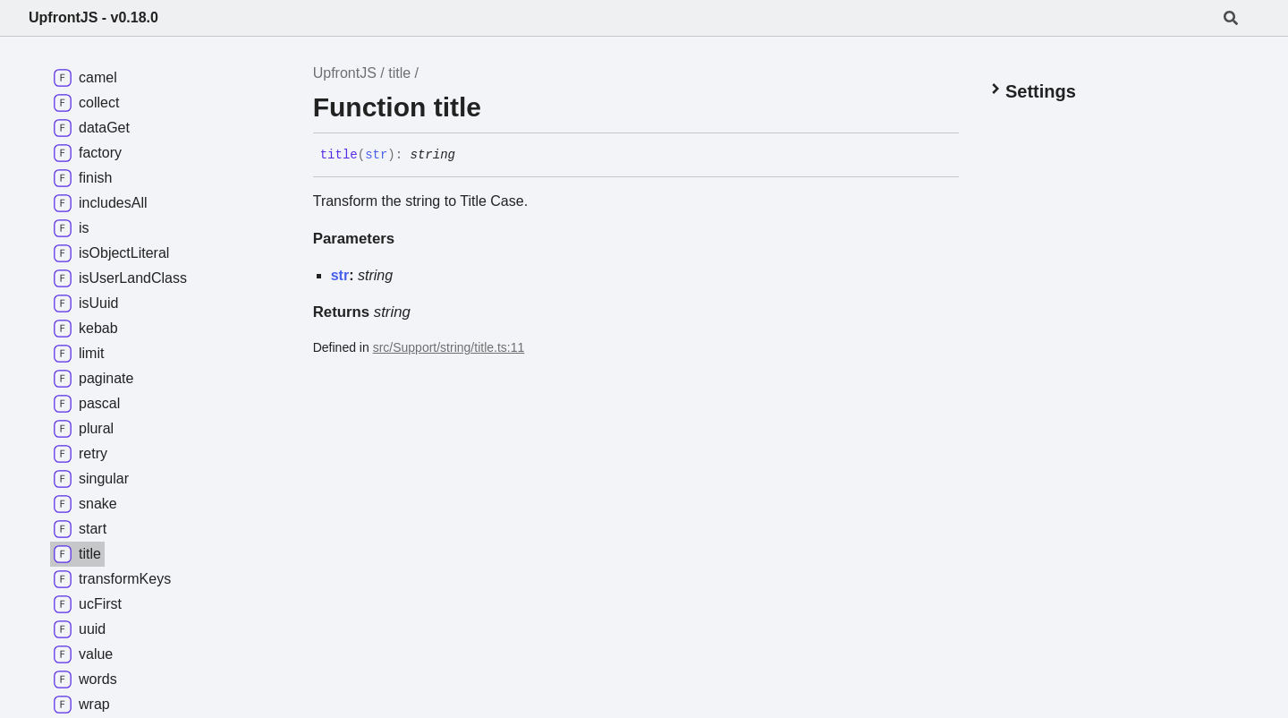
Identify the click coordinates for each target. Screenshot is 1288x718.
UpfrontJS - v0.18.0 (93, 17)
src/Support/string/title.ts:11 (449, 347)
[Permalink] (468, 156)
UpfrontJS (345, 73)
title (399, 73)
